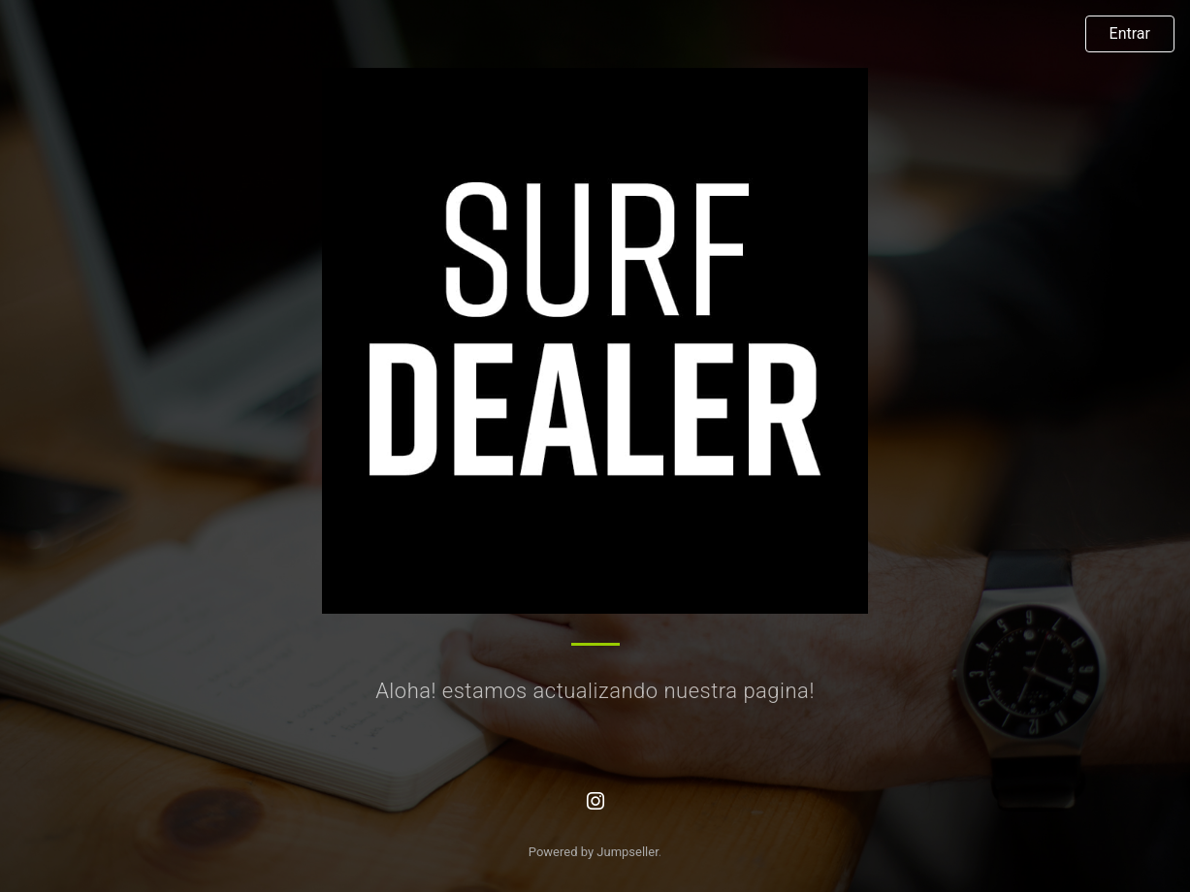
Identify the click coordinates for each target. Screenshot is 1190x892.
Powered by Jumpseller (594, 851)
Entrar (1130, 33)
